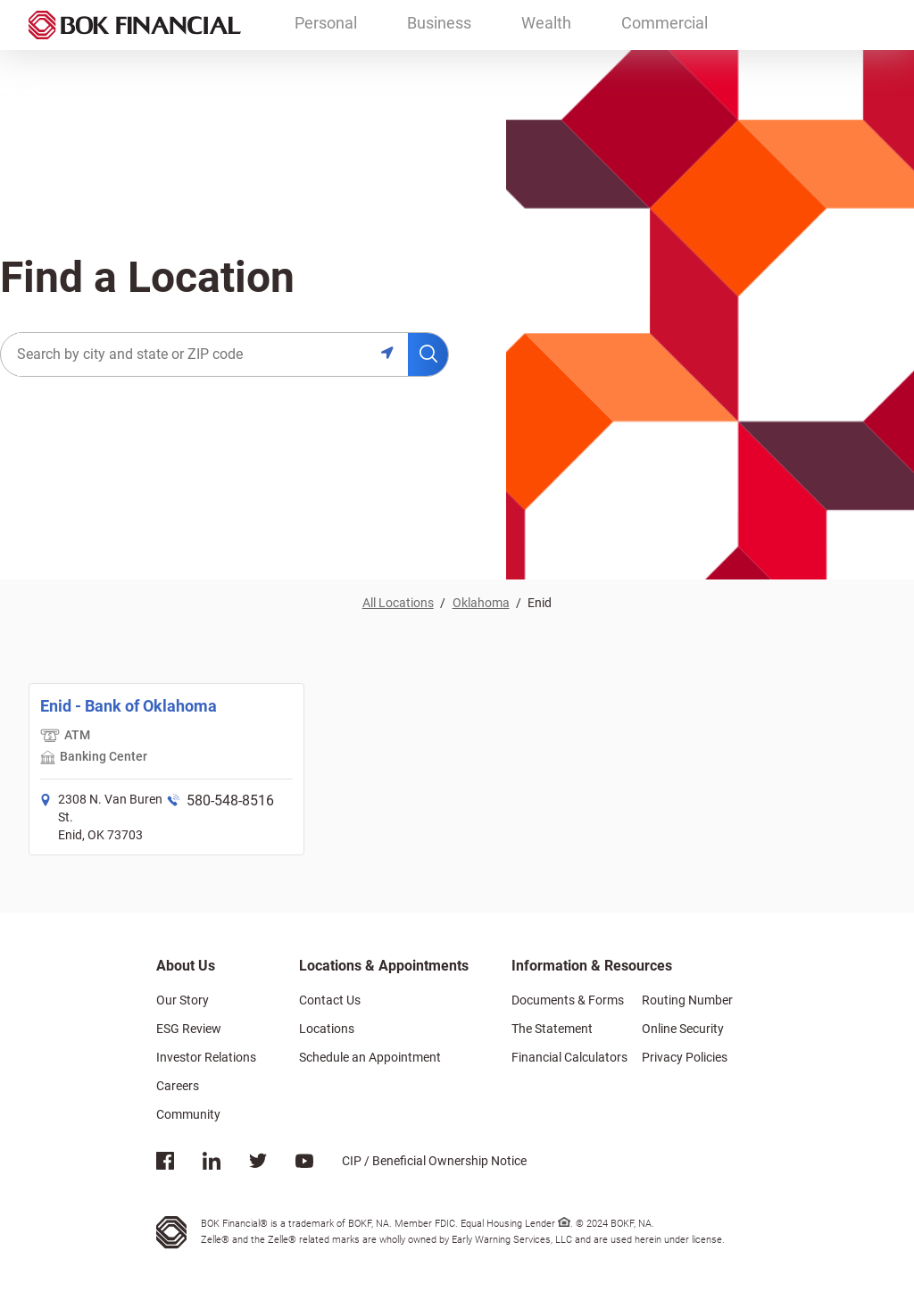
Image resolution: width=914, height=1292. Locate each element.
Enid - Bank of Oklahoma (128, 705)
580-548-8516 (230, 800)
